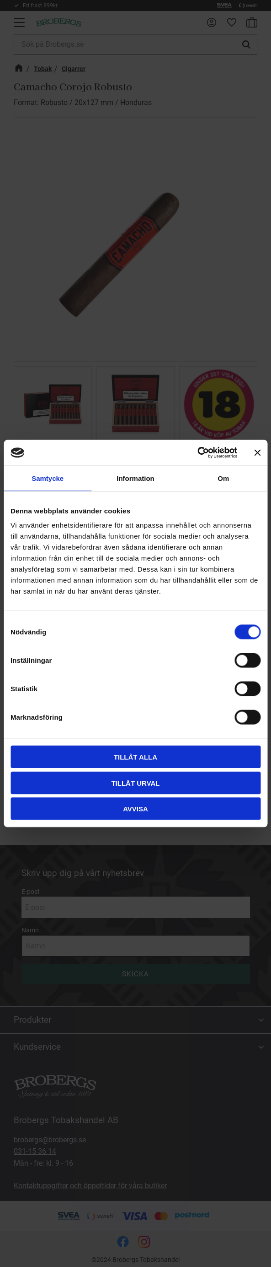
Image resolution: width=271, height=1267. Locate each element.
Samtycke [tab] (48, 478)
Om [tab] (223, 478)
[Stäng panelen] (257, 452)
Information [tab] (135, 478)
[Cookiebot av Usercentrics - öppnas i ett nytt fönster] (197, 453)
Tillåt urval (135, 783)
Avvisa (135, 809)
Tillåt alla (135, 757)
